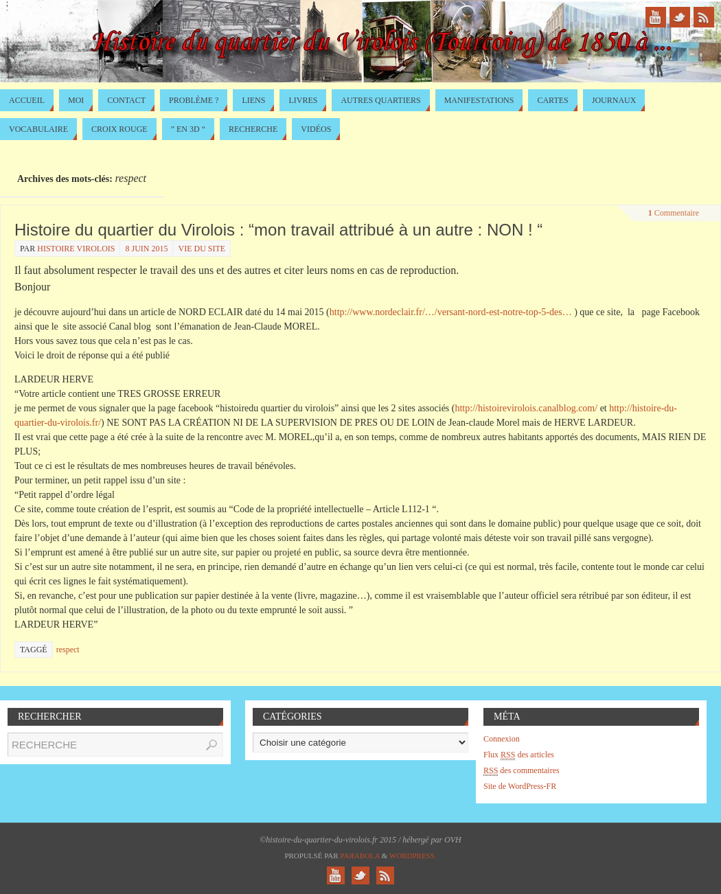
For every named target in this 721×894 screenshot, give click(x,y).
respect (68, 649)
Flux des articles (518, 755)
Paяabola (360, 855)
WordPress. (413, 855)
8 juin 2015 (146, 248)
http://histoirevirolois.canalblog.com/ (526, 408)
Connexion (501, 739)
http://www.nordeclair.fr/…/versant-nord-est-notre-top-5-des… (451, 312)
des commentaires (521, 771)
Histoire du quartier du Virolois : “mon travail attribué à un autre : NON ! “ (278, 229)
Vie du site (201, 248)
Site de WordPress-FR (519, 786)
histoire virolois (76, 248)
